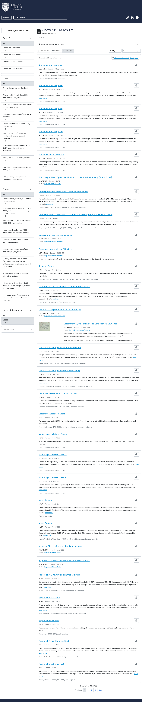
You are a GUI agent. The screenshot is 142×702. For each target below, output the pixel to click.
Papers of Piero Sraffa (11, 49)
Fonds (7, 321)
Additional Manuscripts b (51, 85)
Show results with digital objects (125, 58)
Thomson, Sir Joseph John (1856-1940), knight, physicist (16, 98)
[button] (127, 17)
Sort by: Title (114, 51)
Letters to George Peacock (52, 413)
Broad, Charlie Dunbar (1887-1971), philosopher (16, 126)
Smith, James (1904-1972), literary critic (16, 160)
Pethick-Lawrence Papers (13, 63)
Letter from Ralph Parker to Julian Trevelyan (60, 309)
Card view (56, 51)
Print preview (43, 51)
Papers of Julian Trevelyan (13, 70)
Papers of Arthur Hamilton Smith (54, 641)
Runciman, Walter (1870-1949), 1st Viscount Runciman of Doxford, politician (16, 299)
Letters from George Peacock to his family (59, 370)
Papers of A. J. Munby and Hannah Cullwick (59, 574)
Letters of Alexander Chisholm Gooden (58, 393)
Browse (6, 18)
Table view (68, 51)
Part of (6, 38)
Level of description (13, 310)
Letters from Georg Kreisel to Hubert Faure (60, 347)
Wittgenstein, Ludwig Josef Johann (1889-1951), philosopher (16, 179)
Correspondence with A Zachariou (55, 235)
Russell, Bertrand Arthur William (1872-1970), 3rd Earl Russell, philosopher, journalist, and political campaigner (17, 263)
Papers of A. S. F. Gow (49, 597)
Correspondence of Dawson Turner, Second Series (63, 191)
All (4, 43)
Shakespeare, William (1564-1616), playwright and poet (16, 276)
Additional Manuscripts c (50, 108)
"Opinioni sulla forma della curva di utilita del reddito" (64, 560)
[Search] (41, 17)
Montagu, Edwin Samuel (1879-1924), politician (17, 117)
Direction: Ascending (130, 51)
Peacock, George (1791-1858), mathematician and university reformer (14, 137)
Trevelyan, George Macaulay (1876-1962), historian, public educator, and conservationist (17, 212)
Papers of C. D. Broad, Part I (52, 664)
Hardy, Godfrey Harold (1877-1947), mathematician (17, 201)
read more (43, 98)
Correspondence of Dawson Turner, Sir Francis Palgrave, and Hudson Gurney (76, 214)
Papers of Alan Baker (49, 620)
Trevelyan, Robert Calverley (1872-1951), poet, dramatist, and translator (16, 149)
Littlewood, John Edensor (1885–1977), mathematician (16, 242)
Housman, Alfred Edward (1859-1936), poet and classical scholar (16, 233)
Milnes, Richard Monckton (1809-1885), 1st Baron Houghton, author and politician (16, 287)
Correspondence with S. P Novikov (55, 249)
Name (6, 189)
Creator (7, 78)
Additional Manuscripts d (51, 131)
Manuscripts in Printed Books (53, 434)
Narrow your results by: (18, 30)
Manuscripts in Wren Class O (53, 454)
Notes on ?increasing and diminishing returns (60, 546)
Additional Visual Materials (51, 154)
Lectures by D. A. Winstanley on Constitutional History (65, 286)
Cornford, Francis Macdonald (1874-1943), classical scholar (17, 170)
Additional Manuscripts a (50, 65)
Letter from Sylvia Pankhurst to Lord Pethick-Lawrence (90, 323)
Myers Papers (45, 523)
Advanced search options (51, 44)
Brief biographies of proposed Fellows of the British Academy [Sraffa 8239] (75, 177)
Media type (8, 329)
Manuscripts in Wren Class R (52, 477)
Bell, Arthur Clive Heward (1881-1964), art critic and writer (17, 107)
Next (100, 690)
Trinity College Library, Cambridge (16, 89)
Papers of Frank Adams (12, 56)
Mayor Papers (45, 500)
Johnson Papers (46, 266)
